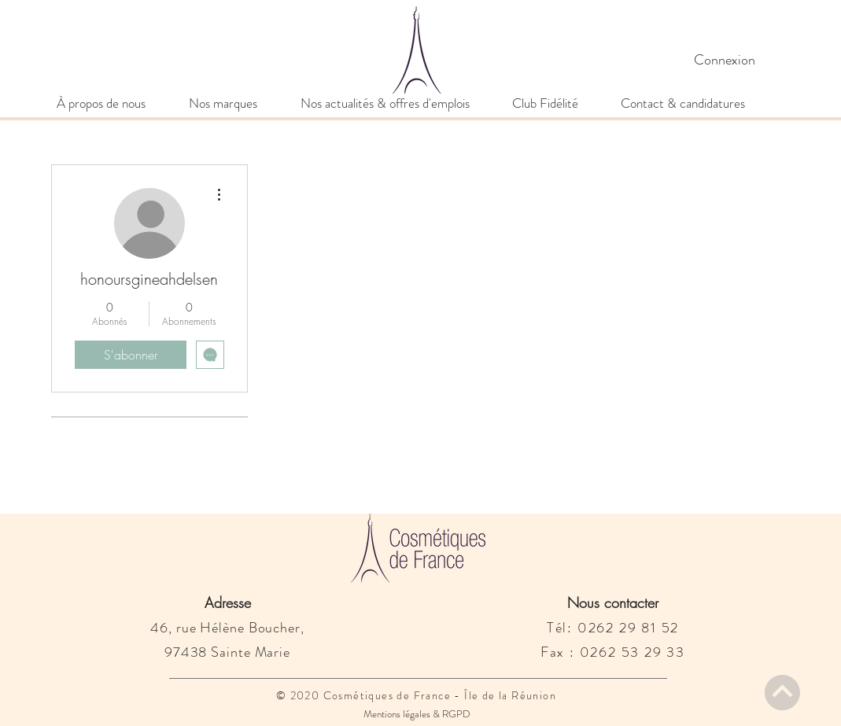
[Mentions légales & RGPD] (417, 714)
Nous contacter (612, 602)
